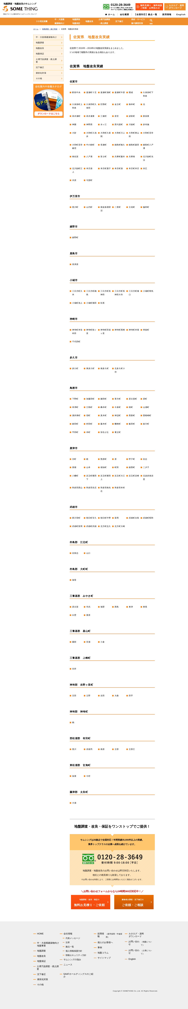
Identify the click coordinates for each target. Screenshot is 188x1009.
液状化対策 (41, 73)
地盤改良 (89, 21)
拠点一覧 (70, 947)
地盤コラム (103, 953)
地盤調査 (40, 43)
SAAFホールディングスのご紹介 (78, 975)
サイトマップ (104, 958)
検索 (151, 24)
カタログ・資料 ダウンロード (176, 6)
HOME (40, 933)
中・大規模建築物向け (59, 21)
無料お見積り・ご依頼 (89, 903)
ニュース (68, 964)
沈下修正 (119, 21)
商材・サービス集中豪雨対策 (138, 21)
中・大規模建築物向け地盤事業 (48, 944)
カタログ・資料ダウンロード (136, 935)
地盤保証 (40, 54)
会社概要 (124, 14)
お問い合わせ (141, 943)
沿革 (68, 942)
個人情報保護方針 (74, 951)
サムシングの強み (72, 959)
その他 (39, 78)
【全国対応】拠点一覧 (145, 14)
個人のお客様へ (105, 942)
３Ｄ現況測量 (42, 21)
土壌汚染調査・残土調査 (104, 21)
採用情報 (166, 14)
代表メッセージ (73, 938)
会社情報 (68, 933)
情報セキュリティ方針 (76, 955)
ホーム (111, 14)
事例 (100, 947)
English (181, 14)
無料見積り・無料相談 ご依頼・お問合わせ (151, 6)
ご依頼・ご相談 (133, 903)
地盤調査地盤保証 (76, 21)
